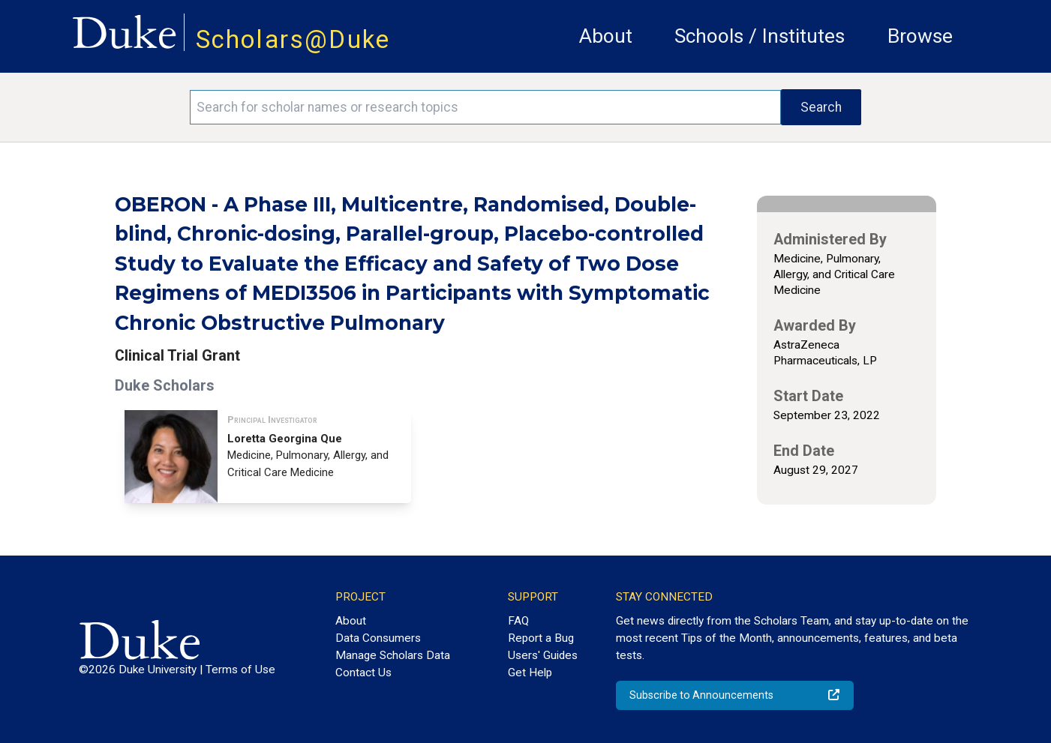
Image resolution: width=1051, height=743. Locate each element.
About (605, 36)
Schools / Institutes (759, 36)
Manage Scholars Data (392, 655)
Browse (920, 36)
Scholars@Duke (293, 39)
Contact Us (363, 672)
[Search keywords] (485, 107)
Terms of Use (240, 669)
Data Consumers (378, 638)
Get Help (530, 672)
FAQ (518, 621)
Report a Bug (541, 638)
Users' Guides (543, 655)
